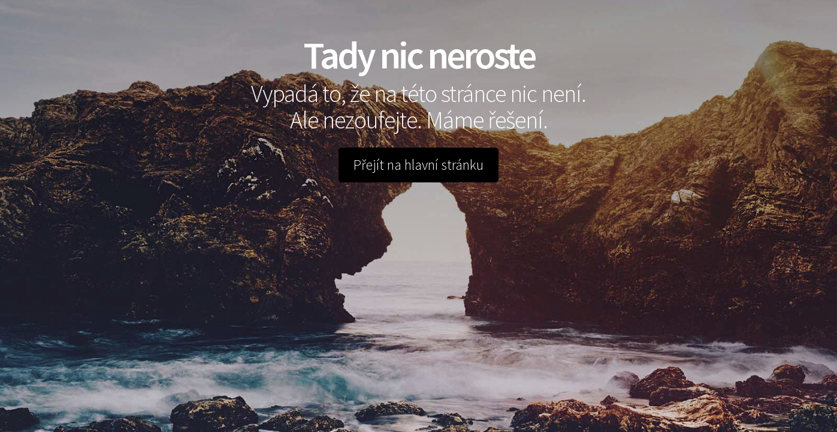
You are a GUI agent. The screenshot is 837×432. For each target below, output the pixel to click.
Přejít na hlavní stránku (418, 164)
